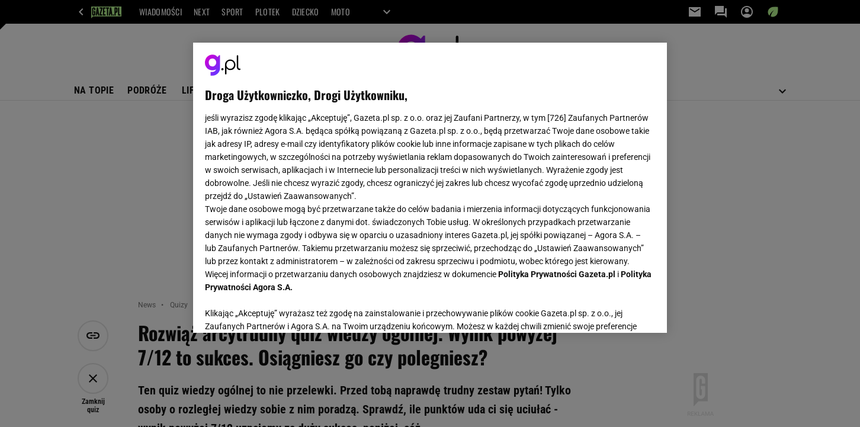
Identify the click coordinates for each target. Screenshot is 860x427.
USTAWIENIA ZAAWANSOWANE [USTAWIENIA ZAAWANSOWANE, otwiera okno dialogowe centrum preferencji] (282, 309)
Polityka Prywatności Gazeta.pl (556, 274)
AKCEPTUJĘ (615, 309)
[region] (430, 188)
